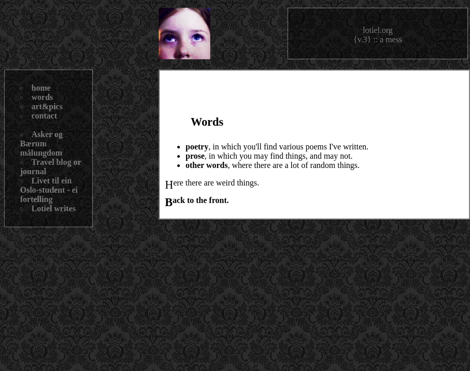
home (41, 87)
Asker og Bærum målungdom (41, 143)
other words (207, 165)
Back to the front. (201, 200)
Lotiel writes (53, 208)
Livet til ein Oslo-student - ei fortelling (49, 190)
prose (195, 155)
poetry (197, 146)
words (42, 97)
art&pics (46, 106)
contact (44, 115)
